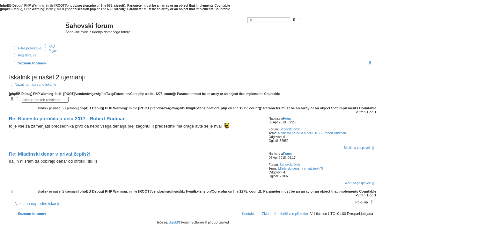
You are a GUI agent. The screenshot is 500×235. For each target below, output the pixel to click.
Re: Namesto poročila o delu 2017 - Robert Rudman (67, 118)
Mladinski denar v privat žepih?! (300, 168)
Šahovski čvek (290, 129)
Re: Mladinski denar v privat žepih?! (50, 154)
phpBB (173, 222)
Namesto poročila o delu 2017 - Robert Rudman (312, 133)
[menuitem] (49, 46)
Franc (287, 118)
